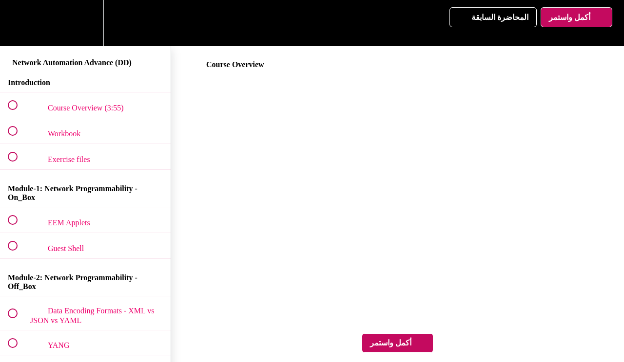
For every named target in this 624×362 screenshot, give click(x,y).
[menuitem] (85, 23)
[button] (18, 23)
